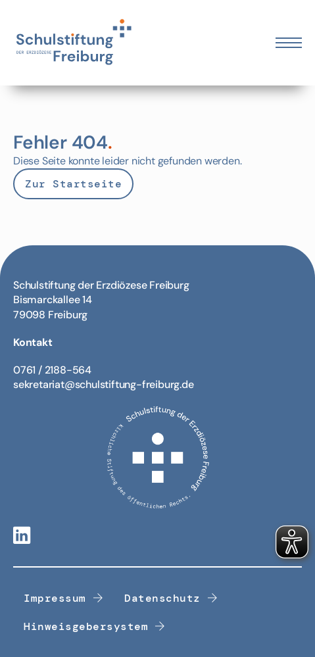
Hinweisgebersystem (95, 626)
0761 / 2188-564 (52, 370)
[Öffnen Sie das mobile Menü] (289, 42)
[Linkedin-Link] (21, 536)
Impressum (63, 598)
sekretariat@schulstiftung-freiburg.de (103, 384)
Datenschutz (171, 598)
